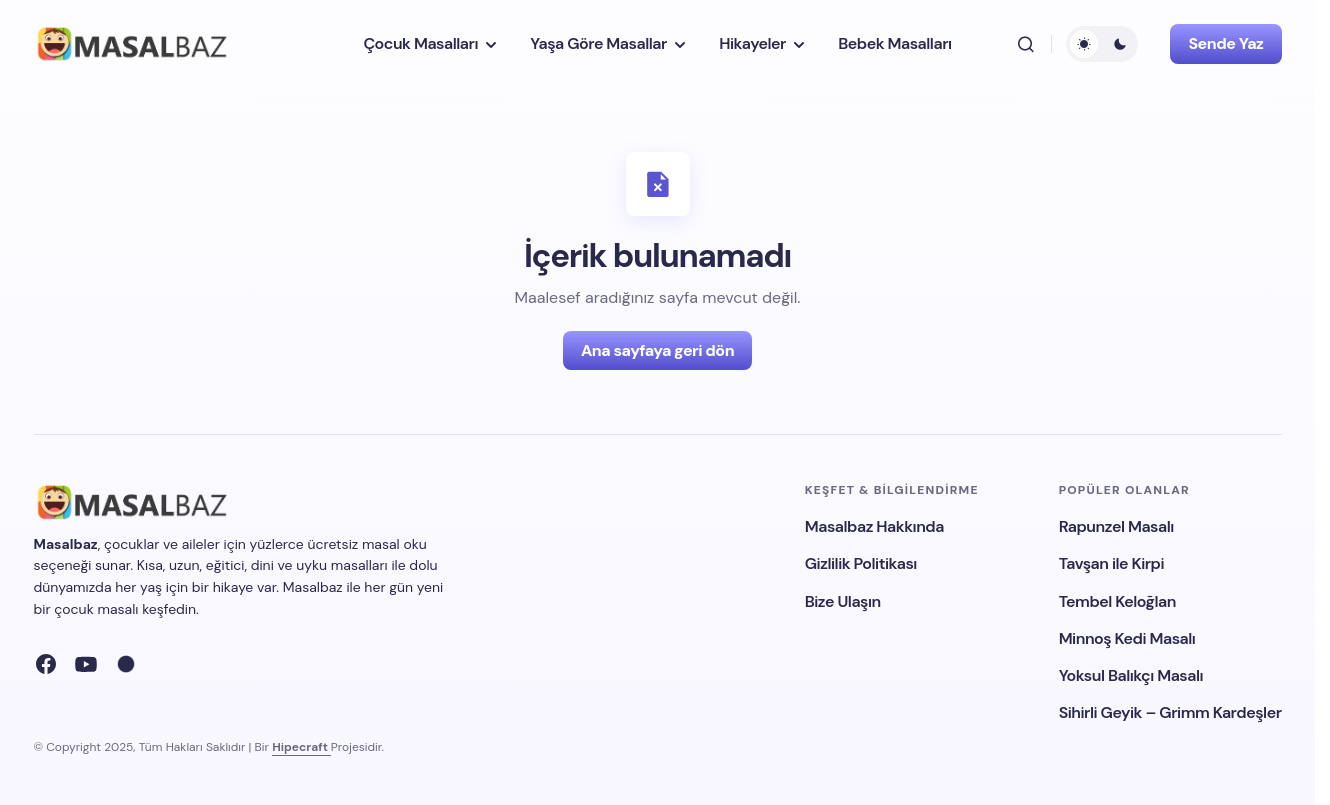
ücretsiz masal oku (366, 544)
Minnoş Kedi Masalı (1127, 638)
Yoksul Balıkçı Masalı (1131, 675)
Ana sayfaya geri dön (657, 350)
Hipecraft (301, 747)
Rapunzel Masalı (1116, 526)
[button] (1026, 44)
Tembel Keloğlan (1117, 601)
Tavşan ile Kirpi (1111, 563)
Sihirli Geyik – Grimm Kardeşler (1170, 712)
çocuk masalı (96, 609)
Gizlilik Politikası (861, 563)
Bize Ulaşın (843, 601)
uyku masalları (342, 565)
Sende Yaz (1225, 43)
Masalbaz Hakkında (874, 526)
